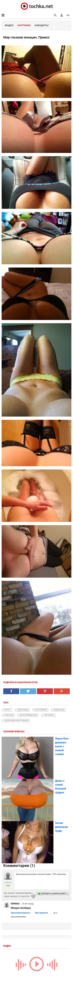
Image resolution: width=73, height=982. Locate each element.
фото (7, 710)
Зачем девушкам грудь (61, 826)
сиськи (8, 715)
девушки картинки (16, 720)
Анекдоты (41, 25)
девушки (22, 710)
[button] (61, 15)
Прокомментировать (20, 913)
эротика (49, 715)
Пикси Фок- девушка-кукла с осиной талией (62, 746)
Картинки (24, 25)
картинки (41, 710)
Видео (9, 25)
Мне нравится (41, 913)
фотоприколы (28, 715)
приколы (58, 710)
